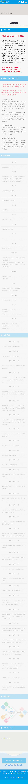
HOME (3, 13)
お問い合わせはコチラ (14, 761)
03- (14, 766)
